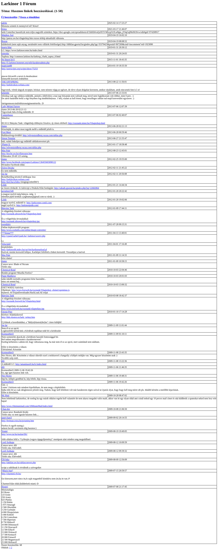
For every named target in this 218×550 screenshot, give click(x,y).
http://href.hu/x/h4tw (11, 182)
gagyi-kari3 (7, 417)
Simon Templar (8, 138)
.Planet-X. (6, 144)
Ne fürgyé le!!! (8, 59)
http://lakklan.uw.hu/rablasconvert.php (19, 462)
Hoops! (5, 487)
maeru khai (7, 47)
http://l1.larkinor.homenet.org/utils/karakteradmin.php (25, 62)
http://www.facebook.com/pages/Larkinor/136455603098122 (29, 162)
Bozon (4, 41)
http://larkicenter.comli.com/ (39, 203)
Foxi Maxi (6, 132)
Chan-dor (6, 409)
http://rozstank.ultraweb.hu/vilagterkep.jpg (20, 221)
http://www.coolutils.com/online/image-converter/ (24, 230)
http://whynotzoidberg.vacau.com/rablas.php (42, 135)
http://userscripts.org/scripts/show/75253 (20, 69)
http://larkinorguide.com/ (27, 205)
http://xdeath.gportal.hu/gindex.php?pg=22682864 (76, 188)
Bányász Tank (8, 208)
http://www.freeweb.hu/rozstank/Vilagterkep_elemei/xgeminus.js (41, 290)
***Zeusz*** (7, 233)
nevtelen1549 (7, 191)
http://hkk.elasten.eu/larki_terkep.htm (18, 317)
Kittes (4, 29)
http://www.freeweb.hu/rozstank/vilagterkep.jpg (23, 308)
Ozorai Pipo (7, 312)
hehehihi (5, 93)
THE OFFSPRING (10, 82)
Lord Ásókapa (8, 442)
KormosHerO (8, 334)
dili (3, 361)
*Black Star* (7, 470)
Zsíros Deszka (8, 168)
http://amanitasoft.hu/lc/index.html (30, 364)
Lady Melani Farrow (11, 106)
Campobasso (7, 115)
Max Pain (6, 150)
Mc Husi (5, 395)
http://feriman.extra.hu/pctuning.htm (18, 421)
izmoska (5, 53)
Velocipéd (6, 244)
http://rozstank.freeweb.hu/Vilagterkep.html (21, 301)
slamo (4, 126)
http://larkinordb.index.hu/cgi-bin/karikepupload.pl (24, 249)
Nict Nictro (7, 376)
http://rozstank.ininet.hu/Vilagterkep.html (86, 123)
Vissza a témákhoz (29, 17)
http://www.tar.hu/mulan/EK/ (15, 434)
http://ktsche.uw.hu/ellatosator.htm (17, 153)
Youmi (5, 431)
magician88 (7, 65)
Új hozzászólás (9, 17)
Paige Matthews (9, 276)
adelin (4, 23)
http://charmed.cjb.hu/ (11, 473)
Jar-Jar (4, 174)
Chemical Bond (8, 270)
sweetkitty (6, 224)
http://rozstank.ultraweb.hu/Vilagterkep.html (21, 214)
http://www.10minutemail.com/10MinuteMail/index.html (27, 406)
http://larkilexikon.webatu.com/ (16, 85)
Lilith (4, 185)
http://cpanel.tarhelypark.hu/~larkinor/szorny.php (23, 236)
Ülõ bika (5, 459)
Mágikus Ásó (7, 35)
